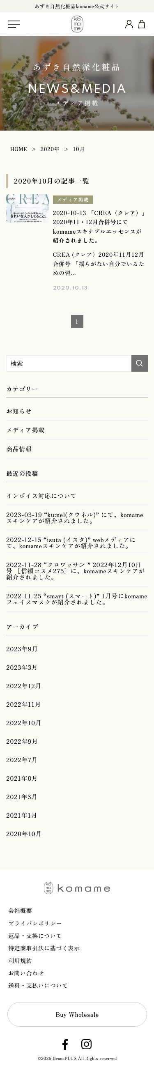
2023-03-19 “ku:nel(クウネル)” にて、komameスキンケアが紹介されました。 (74, 517)
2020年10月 (24, 833)
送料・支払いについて (38, 985)
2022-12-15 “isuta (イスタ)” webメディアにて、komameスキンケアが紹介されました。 (71, 542)
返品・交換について (35, 935)
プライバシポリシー (35, 923)
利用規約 (20, 960)
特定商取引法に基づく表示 (44, 948)
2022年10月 (23, 722)
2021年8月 (22, 778)
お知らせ (19, 411)
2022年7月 (22, 759)
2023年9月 (22, 648)
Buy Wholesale (77, 1014)
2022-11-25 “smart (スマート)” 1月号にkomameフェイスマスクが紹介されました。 (76, 598)
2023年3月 (22, 667)
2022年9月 (22, 741)
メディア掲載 (73, 199)
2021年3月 (22, 796)
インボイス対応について (41, 495)
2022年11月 (23, 704)
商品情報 (19, 448)
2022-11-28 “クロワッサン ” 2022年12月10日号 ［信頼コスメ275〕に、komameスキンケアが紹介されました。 (75, 570)
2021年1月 (21, 815)
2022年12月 (23, 685)
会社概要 (20, 910)
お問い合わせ (26, 973)
